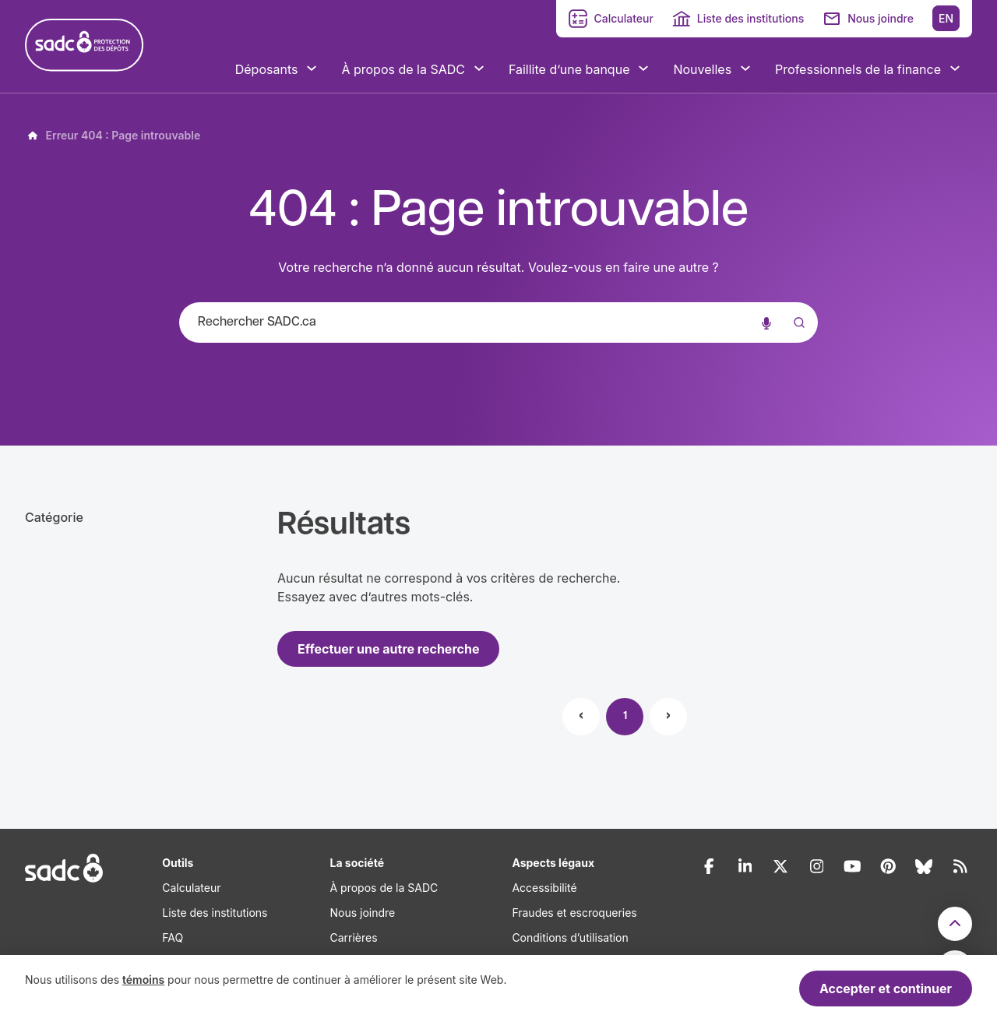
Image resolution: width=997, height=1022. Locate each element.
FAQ (172, 937)
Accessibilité (544, 887)
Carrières (353, 937)
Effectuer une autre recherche (388, 649)
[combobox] (498, 322)
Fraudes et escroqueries (574, 912)
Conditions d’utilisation (570, 937)
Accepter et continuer (885, 988)
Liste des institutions (750, 18)
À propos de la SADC (383, 887)
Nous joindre (880, 18)
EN (946, 18)
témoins (143, 979)
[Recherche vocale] (766, 322)
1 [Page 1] (625, 716)
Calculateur (623, 18)
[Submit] (796, 338)
